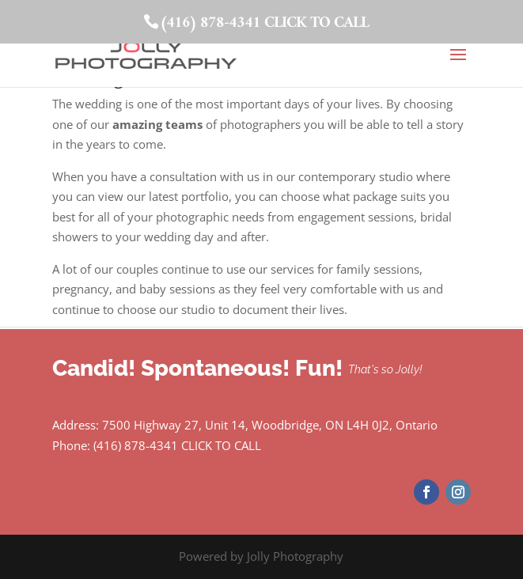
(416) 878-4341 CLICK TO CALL (264, 23)
